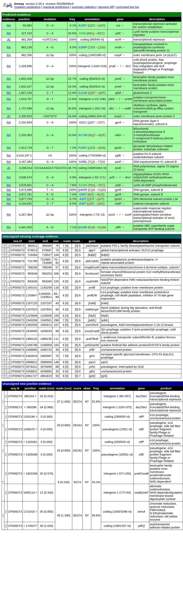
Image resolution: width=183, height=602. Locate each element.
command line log (127, 7)
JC (8, 39)
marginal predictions (56, 7)
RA (9, 25)
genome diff (106, 7)
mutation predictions (27, 7)
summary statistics (84, 7)
